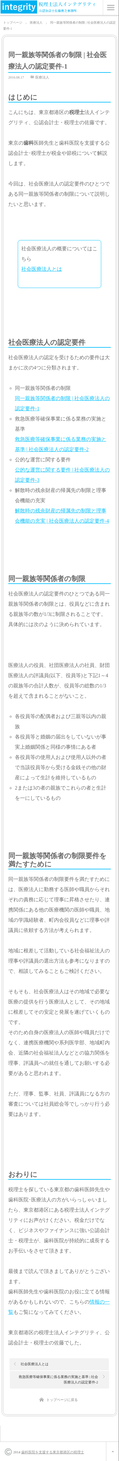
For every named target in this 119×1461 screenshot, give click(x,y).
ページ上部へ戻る (112, 1451)
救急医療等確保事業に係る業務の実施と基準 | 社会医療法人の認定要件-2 (58, 1379)
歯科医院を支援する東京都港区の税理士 (52, 1452)
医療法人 (42, 77)
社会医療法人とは (41, 269)
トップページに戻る (62, 1400)
